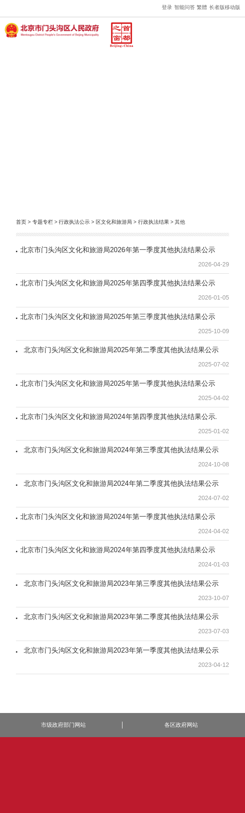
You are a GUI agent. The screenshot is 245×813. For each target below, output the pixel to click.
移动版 (232, 7)
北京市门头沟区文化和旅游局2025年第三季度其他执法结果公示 (117, 316)
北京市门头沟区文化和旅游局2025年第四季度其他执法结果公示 (117, 283)
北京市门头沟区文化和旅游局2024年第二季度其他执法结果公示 (119, 483)
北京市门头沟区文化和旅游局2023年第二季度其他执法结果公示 (119, 616)
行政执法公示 (74, 222)
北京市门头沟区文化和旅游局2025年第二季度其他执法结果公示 (119, 349)
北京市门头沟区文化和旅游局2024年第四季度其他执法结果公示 (117, 549)
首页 (21, 222)
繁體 (202, 7)
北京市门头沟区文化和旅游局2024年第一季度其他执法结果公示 (117, 516)
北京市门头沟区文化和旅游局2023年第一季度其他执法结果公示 (119, 650)
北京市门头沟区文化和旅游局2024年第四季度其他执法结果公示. (118, 416)
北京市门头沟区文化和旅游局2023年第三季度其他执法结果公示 (119, 583)
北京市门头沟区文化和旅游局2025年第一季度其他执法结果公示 (117, 383)
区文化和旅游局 (114, 222)
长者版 (217, 7)
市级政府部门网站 (63, 725)
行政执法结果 (153, 222)
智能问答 (184, 7)
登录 (167, 7)
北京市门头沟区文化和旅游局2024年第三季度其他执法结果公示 (119, 449)
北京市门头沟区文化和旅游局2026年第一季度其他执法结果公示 (117, 249)
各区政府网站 (181, 725)
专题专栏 (42, 222)
